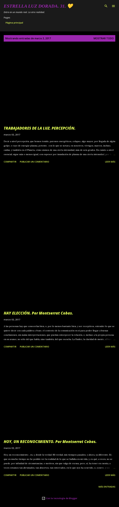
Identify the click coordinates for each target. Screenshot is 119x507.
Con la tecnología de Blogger (59, 498)
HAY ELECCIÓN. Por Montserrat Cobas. (38, 313)
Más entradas (107, 486)
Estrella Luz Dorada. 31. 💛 (38, 6)
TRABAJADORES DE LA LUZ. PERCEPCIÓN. (39, 128)
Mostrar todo (104, 38)
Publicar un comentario (34, 161)
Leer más (110, 161)
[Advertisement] (59, 199)
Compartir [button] (10, 161)
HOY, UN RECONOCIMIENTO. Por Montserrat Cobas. (50, 441)
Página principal (14, 22)
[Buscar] (106, 5)
